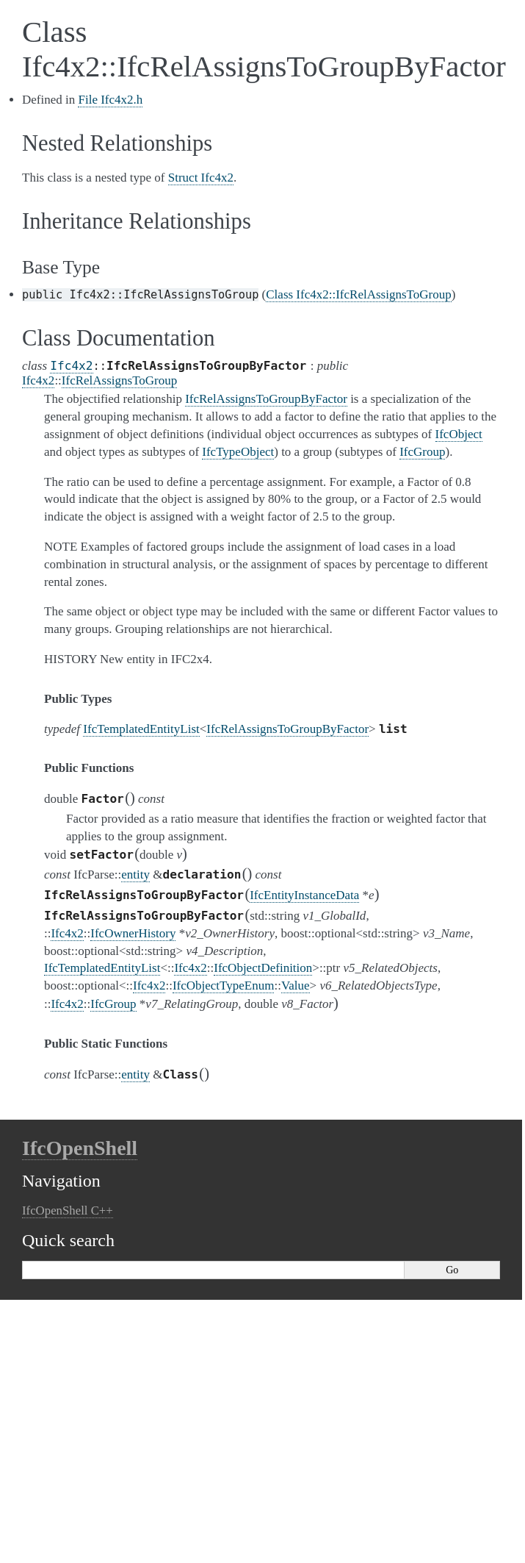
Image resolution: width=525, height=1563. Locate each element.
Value (295, 985)
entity (135, 874)
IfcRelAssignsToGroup (119, 380)
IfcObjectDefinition (263, 968)
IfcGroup (113, 1004)
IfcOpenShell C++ (67, 1210)
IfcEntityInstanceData (304, 895)
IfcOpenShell (79, 1148)
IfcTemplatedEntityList (141, 729)
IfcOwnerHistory (132, 933)
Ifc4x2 (71, 366)
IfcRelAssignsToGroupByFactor (287, 729)
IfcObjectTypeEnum (224, 985)
